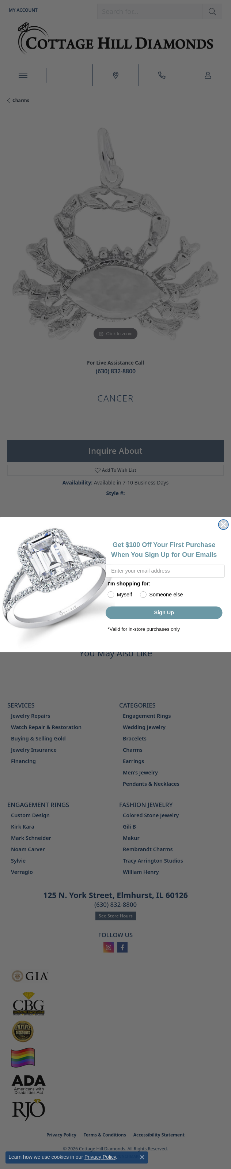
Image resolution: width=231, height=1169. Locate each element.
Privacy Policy (100, 1157)
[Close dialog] (223, 524)
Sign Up (164, 612)
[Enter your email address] (165, 571)
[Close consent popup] (142, 1157)
